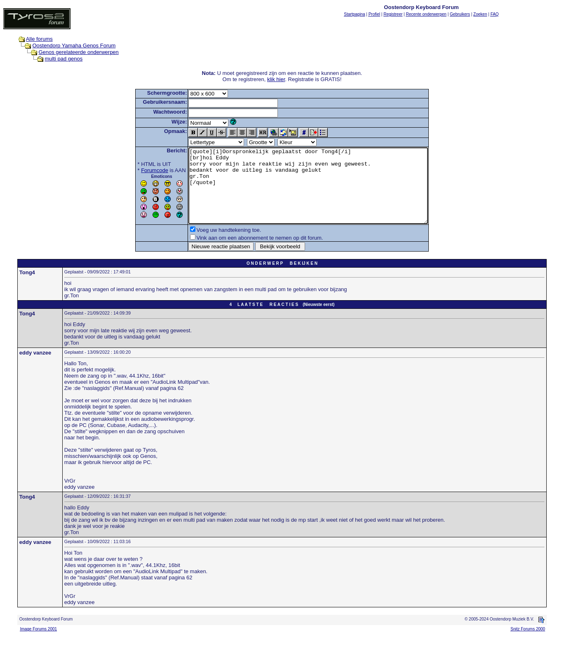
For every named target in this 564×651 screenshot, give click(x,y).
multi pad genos (63, 59)
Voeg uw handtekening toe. (214, 245)
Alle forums (39, 39)
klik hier (276, 79)
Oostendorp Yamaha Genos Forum (73, 45)
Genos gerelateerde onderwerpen (78, 52)
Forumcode (140, 170)
